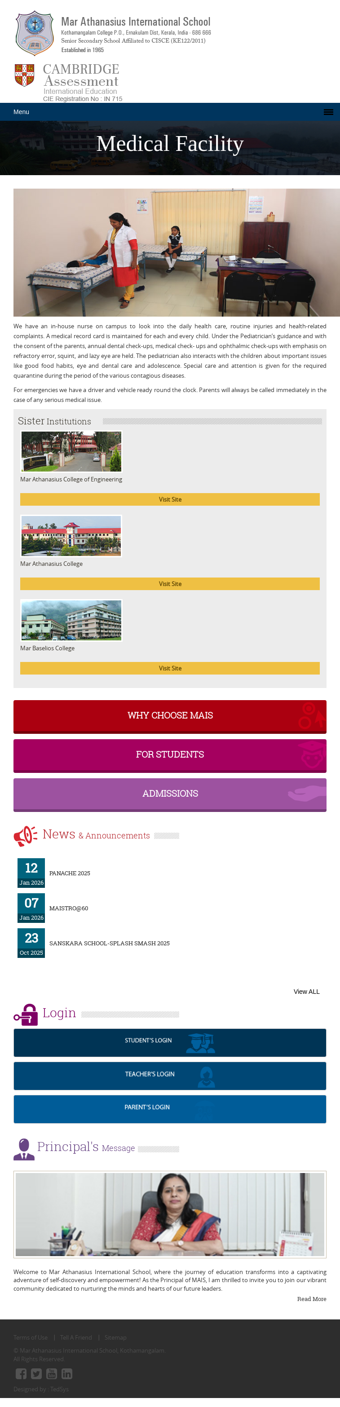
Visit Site (170, 499)
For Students (170, 754)
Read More (312, 1299)
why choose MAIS (170, 715)
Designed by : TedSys (41, 1389)
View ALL (307, 991)
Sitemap (116, 1337)
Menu (21, 111)
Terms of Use (30, 1337)
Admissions (170, 793)
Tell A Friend (76, 1337)
